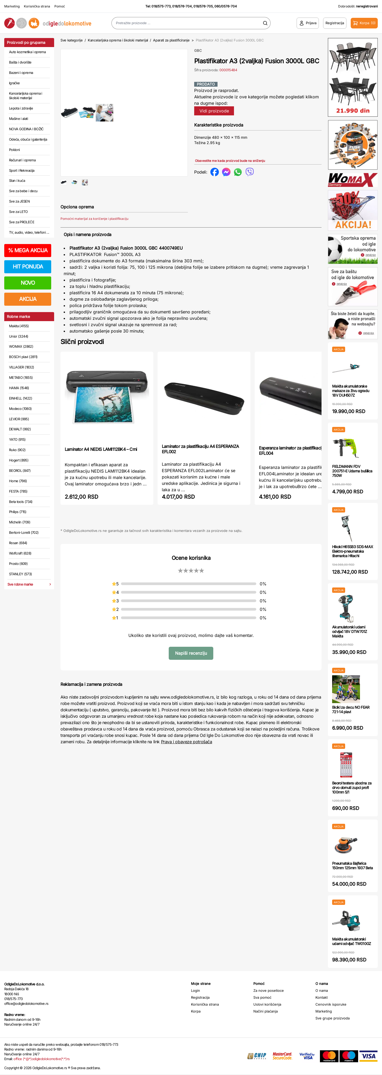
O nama (321, 990)
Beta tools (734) (21, 501)
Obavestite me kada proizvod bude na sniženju (230, 161)
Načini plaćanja (265, 1011)
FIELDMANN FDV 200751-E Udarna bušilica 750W (352, 471)
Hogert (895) (18, 460)
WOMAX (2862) (21, 346)
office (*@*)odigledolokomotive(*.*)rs (42, 1059)
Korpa (196, 1011)
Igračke (14, 83)
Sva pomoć (262, 997)
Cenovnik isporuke (330, 1004)
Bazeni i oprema (21, 72)
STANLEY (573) (20, 574)
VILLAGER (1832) (21, 367)
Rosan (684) (18, 543)
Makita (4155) (19, 326)
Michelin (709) (19, 522)
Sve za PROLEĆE (21, 222)
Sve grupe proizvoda (332, 1018)
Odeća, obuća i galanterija (28, 139)
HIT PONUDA (28, 266)
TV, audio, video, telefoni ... (29, 232)
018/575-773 (161, 6)
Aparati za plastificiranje (171, 40)
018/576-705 (203, 6)
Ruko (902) (17, 450)
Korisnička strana (37, 6)
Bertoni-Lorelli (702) (23, 532)
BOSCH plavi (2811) (23, 357)
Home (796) (18, 481)
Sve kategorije (71, 40)
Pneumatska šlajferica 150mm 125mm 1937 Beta (352, 865)
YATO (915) (17, 439)
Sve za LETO (18, 211)
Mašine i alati (18, 118)
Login (195, 990)
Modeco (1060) (20, 408)
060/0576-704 (225, 6)
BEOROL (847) (20, 470)
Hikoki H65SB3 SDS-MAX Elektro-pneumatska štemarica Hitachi (352, 551)
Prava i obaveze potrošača (186, 758)
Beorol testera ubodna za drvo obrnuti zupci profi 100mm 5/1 (351, 787)
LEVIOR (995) (19, 419)
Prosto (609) (18, 563)
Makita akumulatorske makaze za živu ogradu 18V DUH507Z (350, 390)
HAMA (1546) (19, 388)
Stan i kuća (17, 180)
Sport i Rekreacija (21, 170)
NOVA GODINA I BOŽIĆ (26, 129)
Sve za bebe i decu (23, 191)
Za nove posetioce (268, 990)
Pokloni (14, 150)
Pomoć (59, 6)
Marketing (12, 6)
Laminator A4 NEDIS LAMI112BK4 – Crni (101, 466)
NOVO (28, 283)
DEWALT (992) (20, 429)
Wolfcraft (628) (20, 553)
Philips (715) (18, 512)
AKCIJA (27, 299)
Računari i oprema (22, 160)
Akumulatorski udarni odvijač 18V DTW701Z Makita (349, 631)
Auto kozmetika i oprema (27, 52)
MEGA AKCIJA (27, 250)
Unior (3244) (18, 336)
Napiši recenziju (191, 670)
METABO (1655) (21, 377)
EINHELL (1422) (20, 398)
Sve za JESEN (19, 201)
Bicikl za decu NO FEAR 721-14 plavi (351, 709)
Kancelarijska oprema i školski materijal (25, 95)
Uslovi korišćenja (267, 1004)
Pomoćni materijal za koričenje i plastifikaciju (94, 236)
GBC (198, 50)
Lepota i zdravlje (21, 108)
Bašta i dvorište (20, 62)
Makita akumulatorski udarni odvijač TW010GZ (351, 941)
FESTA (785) (18, 491)
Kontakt (321, 997)
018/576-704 (182, 6)
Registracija (200, 997)
